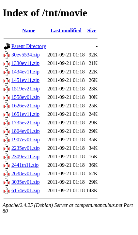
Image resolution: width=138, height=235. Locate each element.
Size (92, 30)
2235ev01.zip (25, 148)
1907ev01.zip (25, 139)
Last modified (66, 30)
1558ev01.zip (25, 97)
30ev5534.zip (25, 54)
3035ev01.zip (25, 182)
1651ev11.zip (25, 114)
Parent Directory (28, 46)
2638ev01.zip (25, 173)
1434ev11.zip (25, 71)
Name (28, 30)
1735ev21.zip (25, 122)
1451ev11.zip (25, 80)
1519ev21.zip (25, 88)
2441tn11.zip (24, 165)
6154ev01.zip (25, 190)
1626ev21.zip (25, 105)
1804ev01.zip (25, 131)
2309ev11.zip (25, 156)
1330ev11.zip (25, 63)
